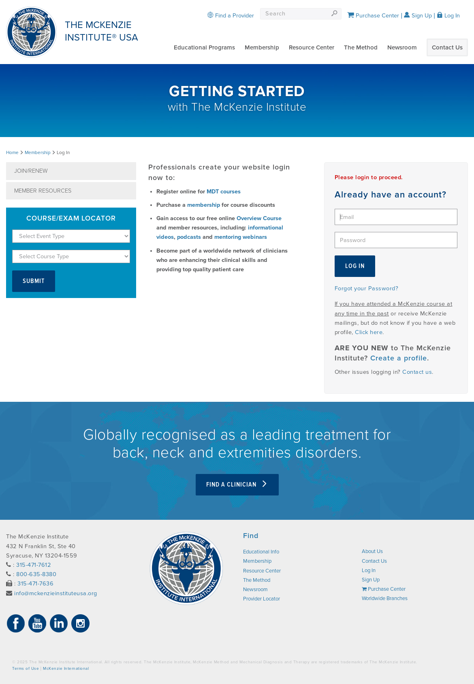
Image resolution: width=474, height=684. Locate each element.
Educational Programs (204, 47)
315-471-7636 (35, 583)
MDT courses (224, 191)
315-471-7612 (33, 565)
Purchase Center (373, 15)
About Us (372, 551)
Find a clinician (237, 484)
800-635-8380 (36, 574)
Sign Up (418, 15)
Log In (448, 15)
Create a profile (398, 358)
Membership (262, 47)
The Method (361, 47)
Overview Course (259, 218)
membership (203, 205)
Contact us (417, 372)
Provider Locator (261, 599)
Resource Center (311, 47)
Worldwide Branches (385, 598)
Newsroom (402, 47)
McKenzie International (66, 668)
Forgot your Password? (367, 288)
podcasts (189, 237)
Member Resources (42, 190)
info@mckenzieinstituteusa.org (55, 593)
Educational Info (261, 552)
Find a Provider (230, 15)
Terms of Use (25, 668)
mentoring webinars (240, 237)
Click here (368, 332)
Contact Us (447, 47)
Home (12, 152)
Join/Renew (31, 170)
